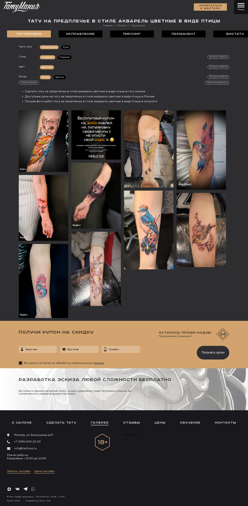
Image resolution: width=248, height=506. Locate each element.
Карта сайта (14, 501)
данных (98, 363)
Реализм (65, 57)
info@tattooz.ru (25, 448)
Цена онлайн (44, 471)
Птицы (45, 77)
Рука (66, 47)
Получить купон (213, 352)
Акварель (47, 57)
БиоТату (235, 34)
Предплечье (49, 47)
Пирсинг (132, 34)
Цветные (47, 67)
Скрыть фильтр (29, 82)
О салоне (22, 422)
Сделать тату (61, 422)
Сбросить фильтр (216, 83)
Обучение (190, 422)
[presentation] (165, 351)
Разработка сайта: (38, 501)
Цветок (59, 77)
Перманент (184, 34)
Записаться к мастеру (210, 7)
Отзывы (131, 422)
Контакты (225, 422)
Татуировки (29, 34)
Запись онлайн (19, 471)
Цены (160, 422)
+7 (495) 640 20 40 (27, 441)
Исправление (80, 34)
